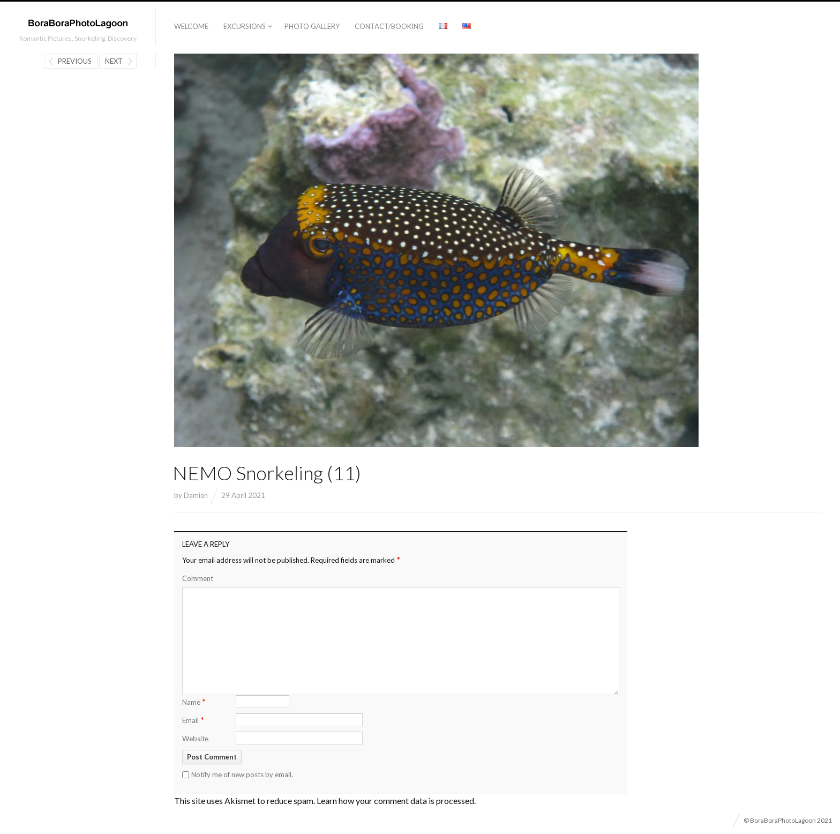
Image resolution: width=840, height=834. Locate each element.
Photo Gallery (312, 26)
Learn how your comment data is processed (395, 800)
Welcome (191, 26)
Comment (197, 578)
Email (193, 719)
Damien (196, 495)
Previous (75, 61)
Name (194, 701)
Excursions (244, 26)
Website (195, 738)
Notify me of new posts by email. (242, 774)
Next (114, 61)
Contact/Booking (389, 26)
